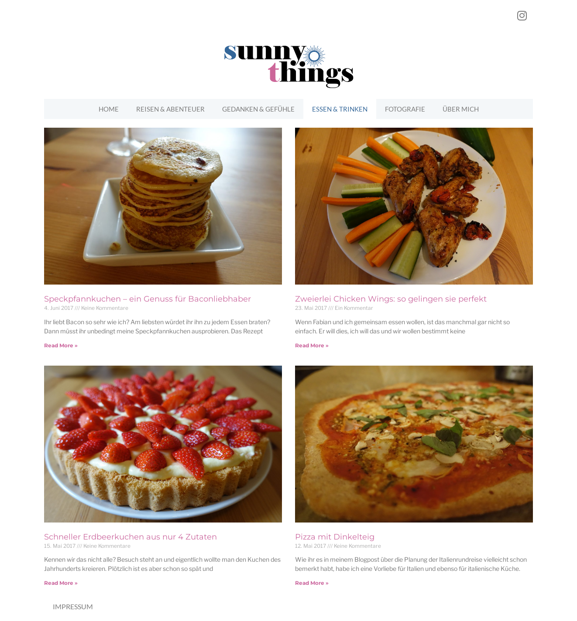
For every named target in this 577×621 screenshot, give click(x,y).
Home (109, 109)
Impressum (73, 606)
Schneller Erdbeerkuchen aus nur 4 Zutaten (130, 537)
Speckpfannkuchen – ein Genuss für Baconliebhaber (147, 299)
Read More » (61, 345)
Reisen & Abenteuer (170, 109)
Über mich (461, 109)
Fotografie (405, 109)
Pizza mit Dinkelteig (334, 537)
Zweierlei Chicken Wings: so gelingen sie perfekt (391, 299)
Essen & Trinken (339, 109)
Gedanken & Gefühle (258, 109)
